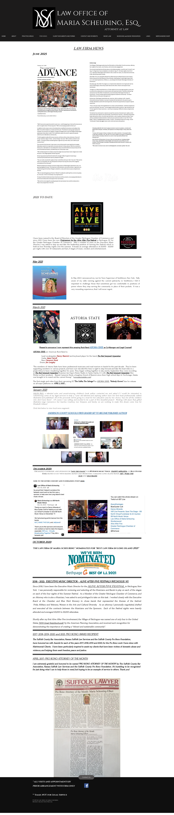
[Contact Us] (86, 777)
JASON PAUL (38, 393)
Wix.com (49, 802)
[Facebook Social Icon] (86, 785)
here (82, 481)
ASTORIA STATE (103, 381)
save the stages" (78, 471)
